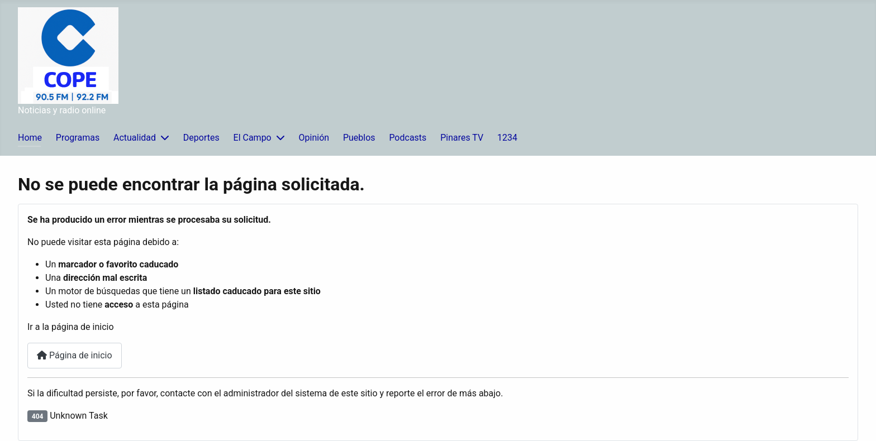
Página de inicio (74, 355)
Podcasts (407, 137)
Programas (77, 137)
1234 (507, 137)
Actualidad (134, 137)
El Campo (253, 137)
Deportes (201, 137)
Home (30, 137)
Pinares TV (461, 137)
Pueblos (359, 137)
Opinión (314, 137)
